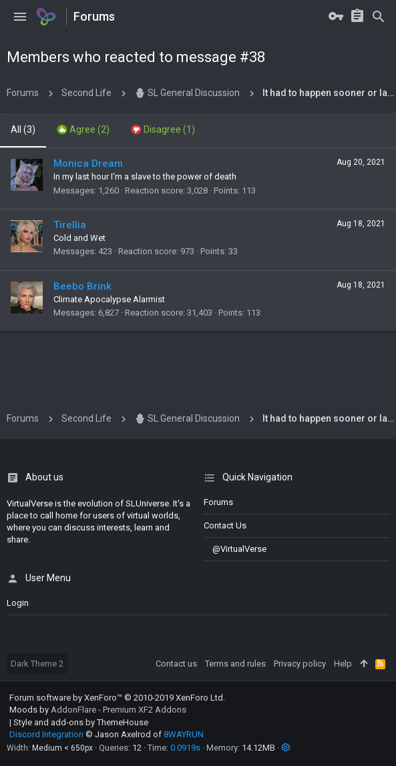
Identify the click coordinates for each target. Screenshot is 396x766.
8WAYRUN (184, 734)
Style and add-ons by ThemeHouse (80, 722)
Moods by (97, 710)
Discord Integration (46, 734)
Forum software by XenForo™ (117, 698)
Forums (218, 502)
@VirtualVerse (235, 549)
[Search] (378, 16)
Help (343, 664)
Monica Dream (88, 163)
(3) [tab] (23, 129)
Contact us (225, 525)
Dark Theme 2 (37, 664)
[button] (20, 17)
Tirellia (69, 225)
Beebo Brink (82, 286)
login (18, 603)
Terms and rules (235, 664)
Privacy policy (300, 664)
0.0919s (185, 748)
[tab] (83, 130)
